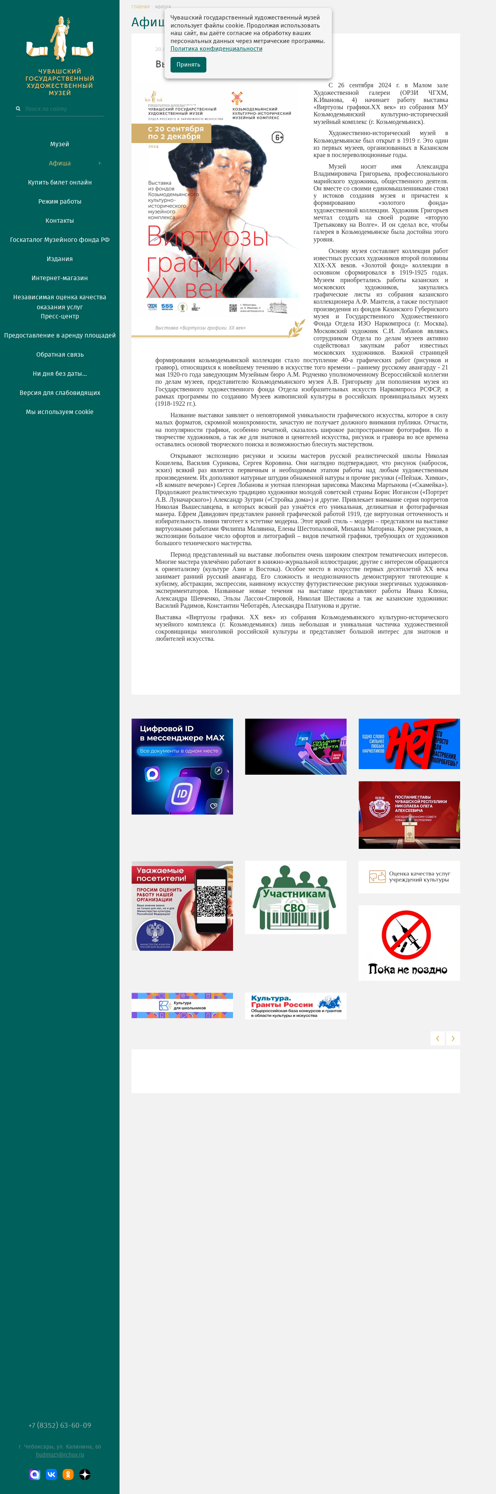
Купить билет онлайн (60, 182)
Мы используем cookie (60, 412)
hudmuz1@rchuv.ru (60, 1455)
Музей (59, 144)
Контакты (59, 221)
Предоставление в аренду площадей (60, 335)
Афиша (60, 163)
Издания (60, 259)
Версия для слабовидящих (60, 393)
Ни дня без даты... (60, 374)
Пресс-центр (60, 316)
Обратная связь (60, 354)
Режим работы (60, 201)
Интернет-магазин (59, 278)
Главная (140, 7)
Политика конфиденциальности (217, 49)
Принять (188, 65)
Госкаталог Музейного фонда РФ (60, 240)
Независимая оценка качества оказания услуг (59, 301)
